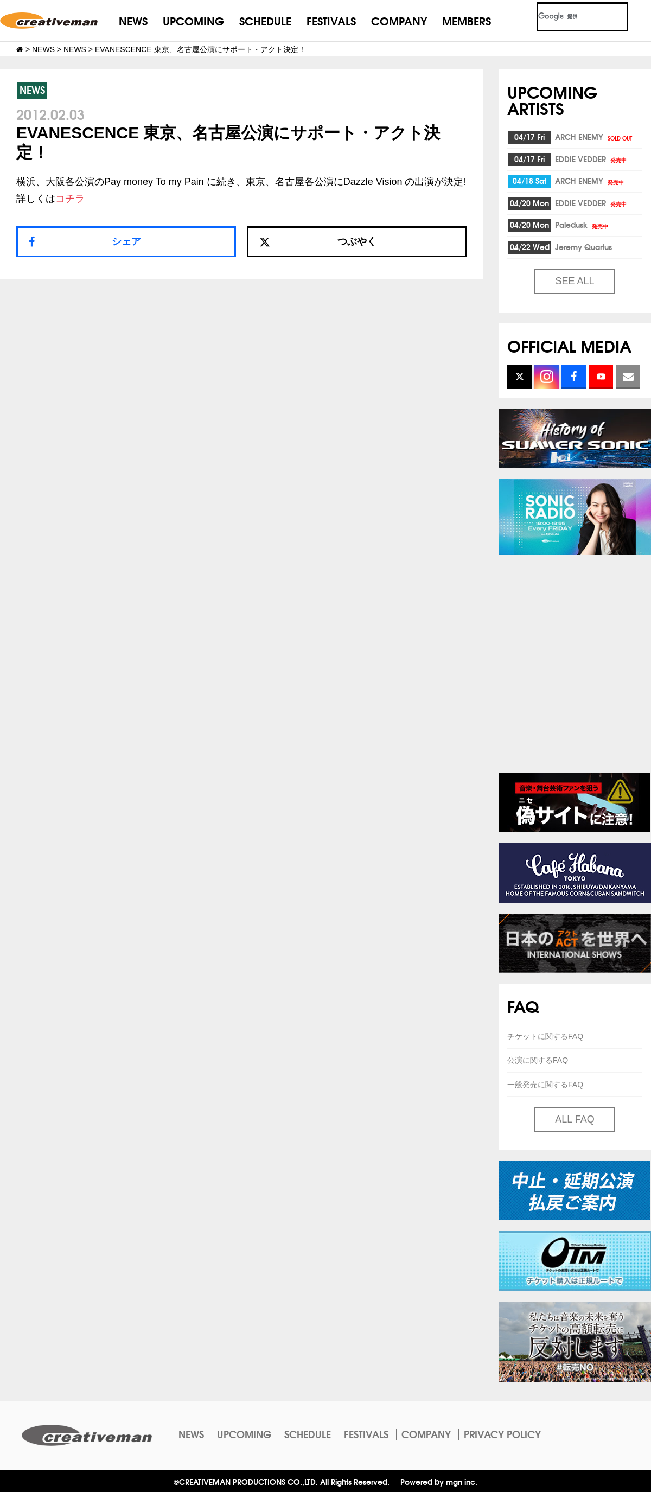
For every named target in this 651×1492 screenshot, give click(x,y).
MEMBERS (466, 20)
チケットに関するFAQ (545, 1036)
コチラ (70, 198)
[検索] (569, 16)
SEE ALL (574, 281)
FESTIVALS (331, 20)
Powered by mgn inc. (438, 1481)
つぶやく (317, 241)
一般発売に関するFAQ (545, 1084)
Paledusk (582, 225)
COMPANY (399, 20)
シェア (126, 241)
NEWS (133, 20)
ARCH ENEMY (594, 137)
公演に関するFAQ (537, 1060)
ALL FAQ (574, 1119)
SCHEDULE (265, 20)
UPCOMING (193, 20)
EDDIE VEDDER (591, 159)
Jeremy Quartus (583, 247)
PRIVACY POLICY (502, 1434)
